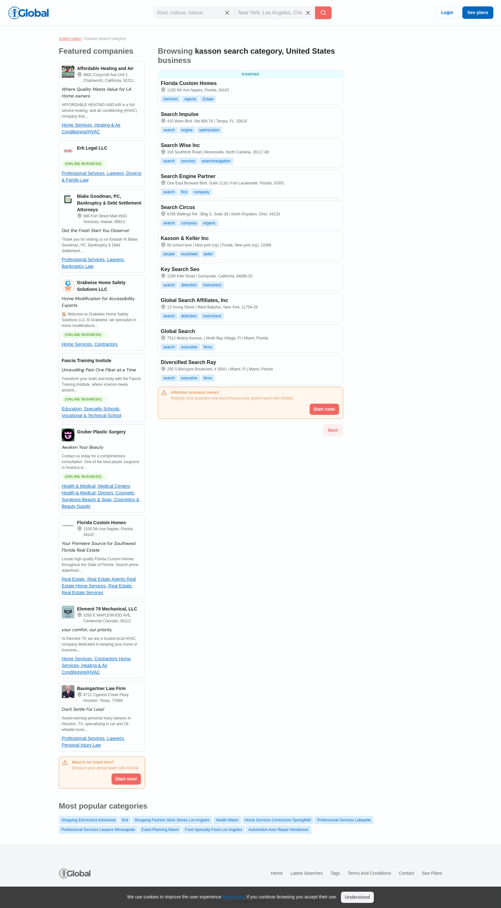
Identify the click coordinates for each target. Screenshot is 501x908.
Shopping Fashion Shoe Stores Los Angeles (172, 820)
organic (209, 223)
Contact (406, 873)
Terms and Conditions (369, 873)
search (169, 130)
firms (208, 347)
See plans (477, 12)
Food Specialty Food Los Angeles (213, 829)
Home (277, 873)
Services (170, 99)
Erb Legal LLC (92, 148)
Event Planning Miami (160, 829)
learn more (233, 896)
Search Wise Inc (180, 145)
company (201, 192)
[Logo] (28, 12)
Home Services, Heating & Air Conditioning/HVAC (96, 665)
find (125, 820)
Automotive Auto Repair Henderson (279, 829)
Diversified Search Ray (188, 362)
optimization (209, 130)
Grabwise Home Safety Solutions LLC (101, 286)
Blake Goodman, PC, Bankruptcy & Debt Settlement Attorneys (109, 203)
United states (70, 38)
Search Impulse (179, 114)
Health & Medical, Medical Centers (96, 486)
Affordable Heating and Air (105, 68)
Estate (208, 99)
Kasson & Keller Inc (185, 238)
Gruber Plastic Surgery (101, 431)
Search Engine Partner (188, 176)
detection (189, 285)
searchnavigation (216, 161)
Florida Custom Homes (101, 522)
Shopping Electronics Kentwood (88, 820)
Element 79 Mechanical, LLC (107, 608)
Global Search (178, 331)
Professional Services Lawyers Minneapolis (98, 829)
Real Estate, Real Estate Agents (94, 579)
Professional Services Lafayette (344, 820)
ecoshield (189, 254)
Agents (190, 99)
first (184, 192)
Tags (335, 873)
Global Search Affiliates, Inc (194, 300)
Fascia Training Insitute (87, 360)
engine (187, 130)
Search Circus (178, 207)
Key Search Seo (180, 269)
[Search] (323, 12)
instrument (212, 285)
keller (208, 254)
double (169, 254)
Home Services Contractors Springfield (278, 820)
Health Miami (227, 820)
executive (189, 347)
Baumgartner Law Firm (101, 688)
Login (447, 12)
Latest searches (306, 873)
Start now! (126, 778)
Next (333, 430)
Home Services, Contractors (90, 344)
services (188, 161)
